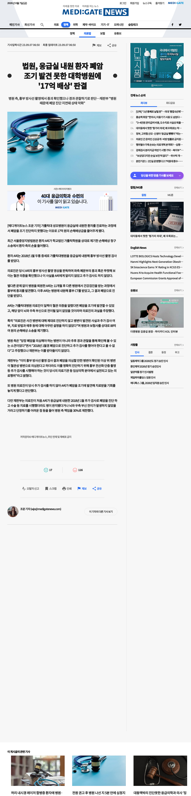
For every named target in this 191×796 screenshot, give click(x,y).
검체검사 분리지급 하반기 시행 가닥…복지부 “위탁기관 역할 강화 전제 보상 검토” (160, 150)
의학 (75, 24)
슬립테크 (133, 24)
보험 (102, 33)
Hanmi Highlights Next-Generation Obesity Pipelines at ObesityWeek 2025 (157, 261)
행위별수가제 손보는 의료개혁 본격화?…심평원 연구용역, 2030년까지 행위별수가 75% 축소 (160, 144)
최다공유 (170, 103)
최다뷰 (143, 103)
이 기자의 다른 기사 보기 (101, 511)
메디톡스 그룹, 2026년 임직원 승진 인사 (149, 383)
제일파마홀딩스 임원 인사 (142, 377)
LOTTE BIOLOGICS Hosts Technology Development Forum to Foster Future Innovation (157, 256)
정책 (65, 24)
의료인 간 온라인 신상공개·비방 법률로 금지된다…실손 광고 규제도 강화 (160, 139)
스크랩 (52, 488)
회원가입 (134, 3)
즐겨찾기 (159, 3)
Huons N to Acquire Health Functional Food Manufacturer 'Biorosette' (157, 273)
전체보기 (177, 187)
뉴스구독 (147, 3)
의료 (56, 24)
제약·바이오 (89, 24)
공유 (114, 45)
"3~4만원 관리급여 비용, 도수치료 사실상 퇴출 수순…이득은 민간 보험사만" (160, 122)
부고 (177, 352)
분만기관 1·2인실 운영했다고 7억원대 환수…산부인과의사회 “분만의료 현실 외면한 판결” (160, 161)
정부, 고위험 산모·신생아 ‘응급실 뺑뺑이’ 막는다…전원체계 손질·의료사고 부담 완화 (160, 133)
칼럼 (144, 195)
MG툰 (170, 195)
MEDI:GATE (176, 3)
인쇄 (69, 488)
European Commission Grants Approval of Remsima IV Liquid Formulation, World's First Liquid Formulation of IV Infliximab (157, 278)
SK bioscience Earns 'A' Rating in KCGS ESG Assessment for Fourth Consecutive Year (157, 267)
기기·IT (105, 24)
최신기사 (29, 24)
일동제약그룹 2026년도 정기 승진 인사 (149, 361)
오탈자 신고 (33, 488)
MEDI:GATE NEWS (95, 10)
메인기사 (14, 24)
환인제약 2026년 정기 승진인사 (145, 366)
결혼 (150, 352)
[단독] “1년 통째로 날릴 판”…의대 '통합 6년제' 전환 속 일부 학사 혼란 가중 (160, 111)
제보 (99, 45)
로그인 (123, 3)
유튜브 (117, 33)
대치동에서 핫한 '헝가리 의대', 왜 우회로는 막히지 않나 (160, 128)
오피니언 (118, 24)
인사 (137, 352)
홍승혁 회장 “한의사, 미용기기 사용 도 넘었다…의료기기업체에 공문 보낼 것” (160, 117)
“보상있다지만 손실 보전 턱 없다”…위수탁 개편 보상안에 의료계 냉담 (160, 155)
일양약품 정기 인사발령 (141, 372)
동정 (163, 352)
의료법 (87, 33)
